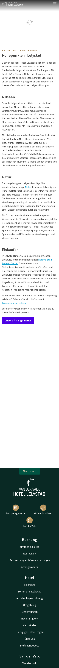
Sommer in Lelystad (29, 591)
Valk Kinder (29, 625)
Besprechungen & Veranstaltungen (29, 560)
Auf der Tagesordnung (29, 598)
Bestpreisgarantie (15, 510)
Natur (28, 187)
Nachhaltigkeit (29, 618)
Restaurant (29, 553)
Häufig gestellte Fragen (30, 632)
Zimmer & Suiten (29, 547)
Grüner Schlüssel (43, 510)
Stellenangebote (29, 645)
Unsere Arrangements (18, 320)
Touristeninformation (14, 302)
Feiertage (29, 585)
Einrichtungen (29, 612)
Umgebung (29, 605)
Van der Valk (29, 522)
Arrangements (29, 567)
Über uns (29, 639)
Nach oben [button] (29, 471)
